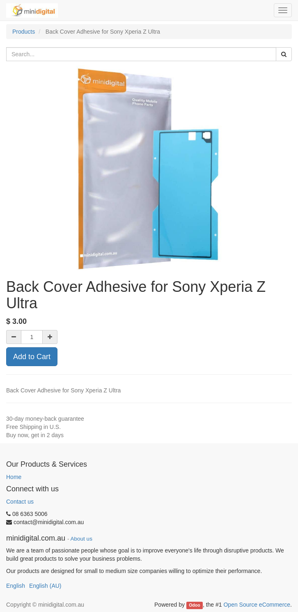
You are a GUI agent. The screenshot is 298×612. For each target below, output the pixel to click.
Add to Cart (31, 357)
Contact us (20, 501)
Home (13, 477)
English (15, 585)
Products (23, 31)
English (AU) (45, 585)
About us (81, 539)
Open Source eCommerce (256, 604)
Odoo (194, 605)
